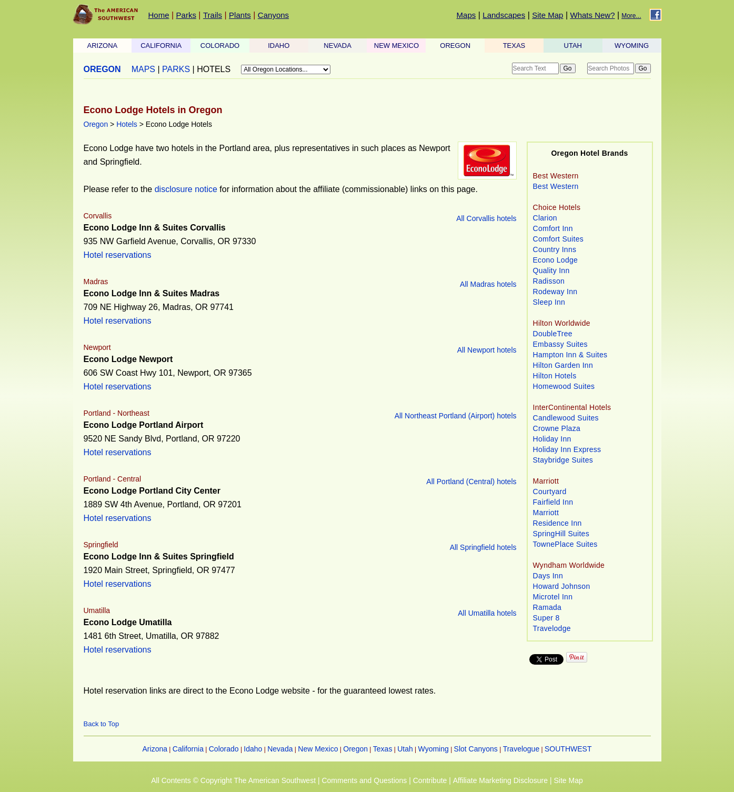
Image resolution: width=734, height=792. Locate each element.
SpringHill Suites (561, 533)
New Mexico (318, 749)
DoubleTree (552, 333)
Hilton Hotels (555, 376)
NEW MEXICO (396, 45)
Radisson (549, 281)
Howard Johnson (561, 586)
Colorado (224, 749)
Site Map (547, 15)
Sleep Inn (549, 302)
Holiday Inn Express (567, 449)
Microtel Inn (553, 597)
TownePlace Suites (565, 544)
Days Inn (548, 576)
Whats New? (592, 15)
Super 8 (546, 618)
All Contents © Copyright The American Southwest (233, 780)
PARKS (176, 69)
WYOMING (632, 45)
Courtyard (550, 491)
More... (631, 15)
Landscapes (503, 15)
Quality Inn (551, 270)
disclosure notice (186, 189)
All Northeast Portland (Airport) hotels (456, 416)
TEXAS (514, 45)
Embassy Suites (560, 344)
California (188, 749)
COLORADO (219, 45)
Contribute (430, 780)
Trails (212, 15)
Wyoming (433, 749)
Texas (383, 749)
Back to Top (101, 724)
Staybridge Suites (563, 460)
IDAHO (278, 45)
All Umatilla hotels (487, 613)
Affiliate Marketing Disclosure (500, 780)
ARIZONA (102, 45)
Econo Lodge (555, 260)
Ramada (547, 607)
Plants (240, 15)
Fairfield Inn (553, 502)
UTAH (573, 45)
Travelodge (552, 628)
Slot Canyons (476, 749)
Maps (466, 15)
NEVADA (337, 45)
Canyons (273, 15)
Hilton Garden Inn (563, 365)
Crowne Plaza (557, 428)
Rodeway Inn (555, 291)
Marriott (546, 512)
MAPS (143, 69)
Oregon (96, 124)
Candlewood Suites (566, 418)
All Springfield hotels (483, 547)
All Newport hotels (487, 350)
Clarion (545, 218)
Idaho (253, 749)
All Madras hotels (488, 284)
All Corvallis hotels (486, 218)
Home (158, 15)
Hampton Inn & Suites (570, 354)
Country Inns (555, 249)
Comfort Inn (553, 228)
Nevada (280, 749)
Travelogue (521, 749)
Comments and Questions (364, 780)
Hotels (126, 124)
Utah (405, 749)
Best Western (556, 186)
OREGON (455, 45)
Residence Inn (557, 523)
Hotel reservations (118, 254)
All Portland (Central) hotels (471, 481)
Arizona (155, 749)
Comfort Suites (558, 239)
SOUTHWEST (568, 749)
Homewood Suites (564, 386)
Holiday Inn (552, 439)
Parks (186, 15)
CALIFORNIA (161, 45)
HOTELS (213, 69)
